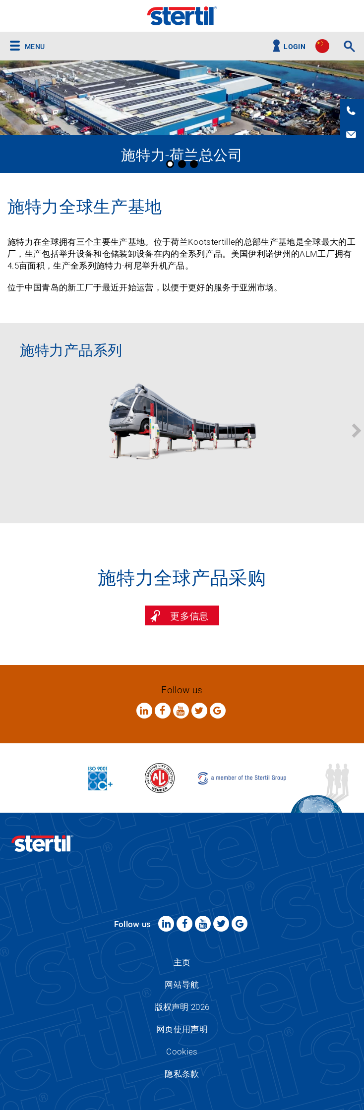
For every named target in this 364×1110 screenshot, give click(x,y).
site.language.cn (322, 46)
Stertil (182, 15)
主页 (182, 962)
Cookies (181, 1051)
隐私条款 (182, 1074)
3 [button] (194, 164)
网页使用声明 (182, 1029)
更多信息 (189, 616)
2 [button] (182, 164)
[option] (182, 116)
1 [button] (170, 164)
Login (294, 47)
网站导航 (182, 985)
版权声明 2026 (182, 1007)
